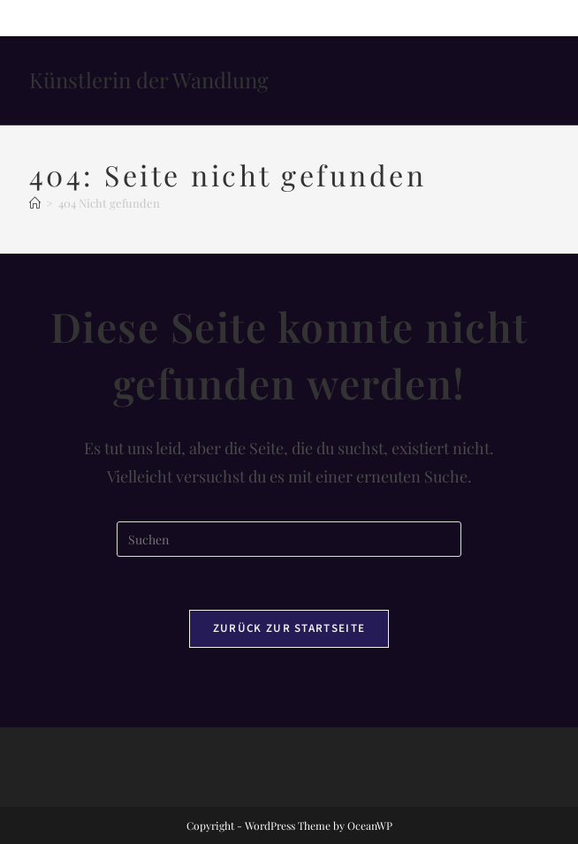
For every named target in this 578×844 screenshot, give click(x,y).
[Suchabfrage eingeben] (289, 539)
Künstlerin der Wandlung (149, 79)
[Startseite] (35, 202)
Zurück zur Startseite (289, 628)
